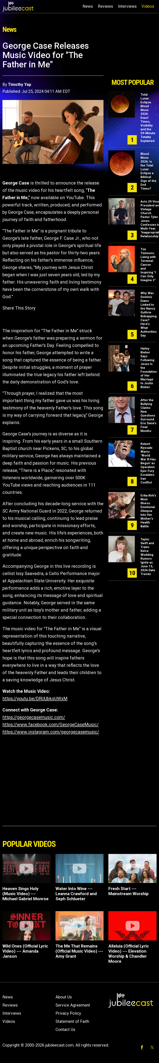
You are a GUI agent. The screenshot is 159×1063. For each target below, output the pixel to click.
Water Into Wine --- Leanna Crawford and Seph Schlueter (76, 893)
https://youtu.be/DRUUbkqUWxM (35, 698)
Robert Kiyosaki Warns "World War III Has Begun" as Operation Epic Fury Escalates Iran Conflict (148, 463)
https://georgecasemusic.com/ (33, 717)
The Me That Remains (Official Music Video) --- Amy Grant (79, 951)
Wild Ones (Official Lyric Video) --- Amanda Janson (25, 951)
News (88, 6)
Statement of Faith (72, 1021)
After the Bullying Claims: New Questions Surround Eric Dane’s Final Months (148, 415)
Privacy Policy (68, 1013)
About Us (64, 997)
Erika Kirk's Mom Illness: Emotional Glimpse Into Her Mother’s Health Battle (148, 511)
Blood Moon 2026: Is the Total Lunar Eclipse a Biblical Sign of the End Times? (148, 171)
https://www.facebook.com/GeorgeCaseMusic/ (50, 724)
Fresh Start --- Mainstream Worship (128, 891)
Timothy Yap (19, 84)
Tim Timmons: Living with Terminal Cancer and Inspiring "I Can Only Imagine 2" (148, 264)
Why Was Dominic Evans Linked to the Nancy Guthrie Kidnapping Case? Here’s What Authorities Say (148, 314)
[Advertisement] (132, 58)
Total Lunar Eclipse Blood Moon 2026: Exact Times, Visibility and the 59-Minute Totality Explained (147, 118)
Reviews (105, 6)
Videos (148, 6)
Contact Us (65, 1029)
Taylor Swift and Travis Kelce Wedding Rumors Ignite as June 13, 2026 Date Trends (147, 556)
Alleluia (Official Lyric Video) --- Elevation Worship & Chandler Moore (128, 954)
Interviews (127, 6)
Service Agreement (73, 1005)
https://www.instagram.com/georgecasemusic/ (50, 731)
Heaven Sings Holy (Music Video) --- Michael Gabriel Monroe (25, 893)
